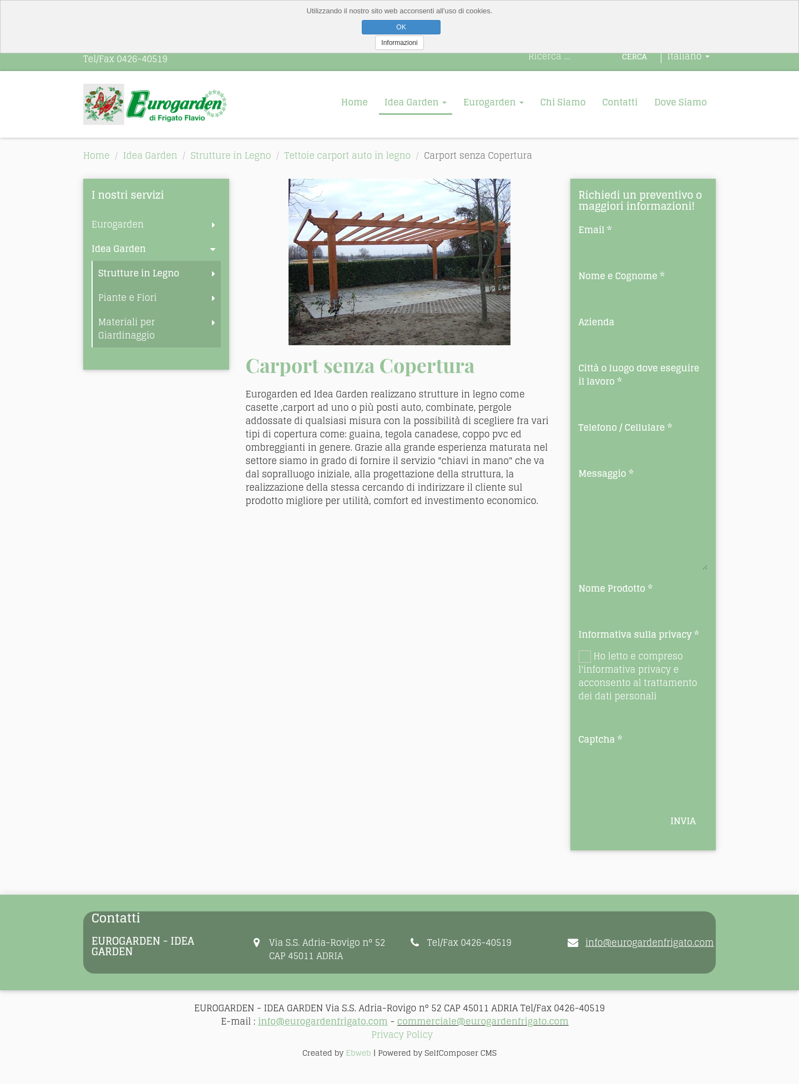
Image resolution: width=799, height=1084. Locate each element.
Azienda (597, 322)
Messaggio (602, 473)
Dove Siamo (680, 102)
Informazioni (399, 43)
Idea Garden (416, 102)
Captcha (597, 739)
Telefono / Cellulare (622, 427)
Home (354, 102)
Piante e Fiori (127, 297)
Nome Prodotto (612, 588)
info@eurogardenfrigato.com (649, 942)
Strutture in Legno (231, 155)
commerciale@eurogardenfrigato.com (483, 1021)
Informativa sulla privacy (635, 634)
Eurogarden (493, 102)
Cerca (634, 56)
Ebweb (358, 1053)
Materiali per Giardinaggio (126, 328)
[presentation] (663, 770)
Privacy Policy (402, 1034)
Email (592, 229)
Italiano (688, 56)
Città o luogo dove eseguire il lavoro (639, 374)
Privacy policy (609, 715)
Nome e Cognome (618, 276)
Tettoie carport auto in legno (348, 155)
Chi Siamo (563, 102)
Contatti (620, 102)
